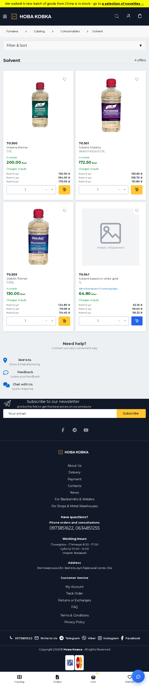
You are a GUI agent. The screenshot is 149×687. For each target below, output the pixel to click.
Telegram (69, 638)
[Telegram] (74, 430)
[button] (116, 16)
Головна (12, 31)
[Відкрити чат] (138, 676)
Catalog (39, 31)
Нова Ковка (73, 649)
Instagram (108, 638)
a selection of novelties (123, 4)
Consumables (70, 31)
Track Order (74, 593)
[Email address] (60, 413)
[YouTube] (86, 430)
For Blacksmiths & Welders (74, 499)
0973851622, (63, 528)
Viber (89, 638)
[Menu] (5, 16)
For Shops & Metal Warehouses (74, 506)
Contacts (74, 486)
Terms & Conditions (74, 615)
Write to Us (45, 638)
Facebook (130, 638)
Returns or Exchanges (74, 600)
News (74, 492)
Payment (75, 479)
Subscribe (131, 413)
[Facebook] (62, 430)
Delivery (74, 472)
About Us (74, 466)
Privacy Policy (74, 622)
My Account (74, 587)
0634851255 (88, 528)
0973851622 (20, 638)
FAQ (74, 607)
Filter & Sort (74, 45)
